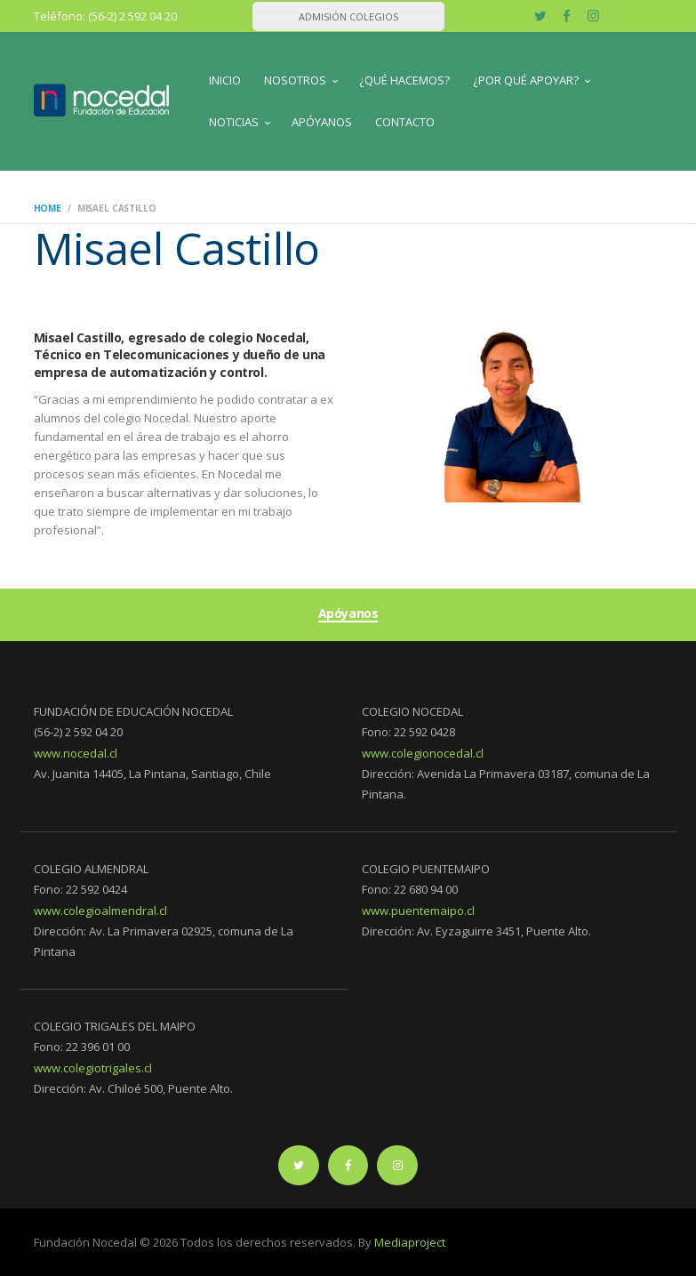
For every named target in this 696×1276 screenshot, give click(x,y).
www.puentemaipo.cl (418, 911)
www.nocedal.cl (75, 753)
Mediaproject (409, 1242)
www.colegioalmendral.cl (100, 911)
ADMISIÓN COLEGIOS (348, 16)
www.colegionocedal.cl (423, 753)
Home (47, 208)
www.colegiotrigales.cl (93, 1068)
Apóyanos (348, 614)
